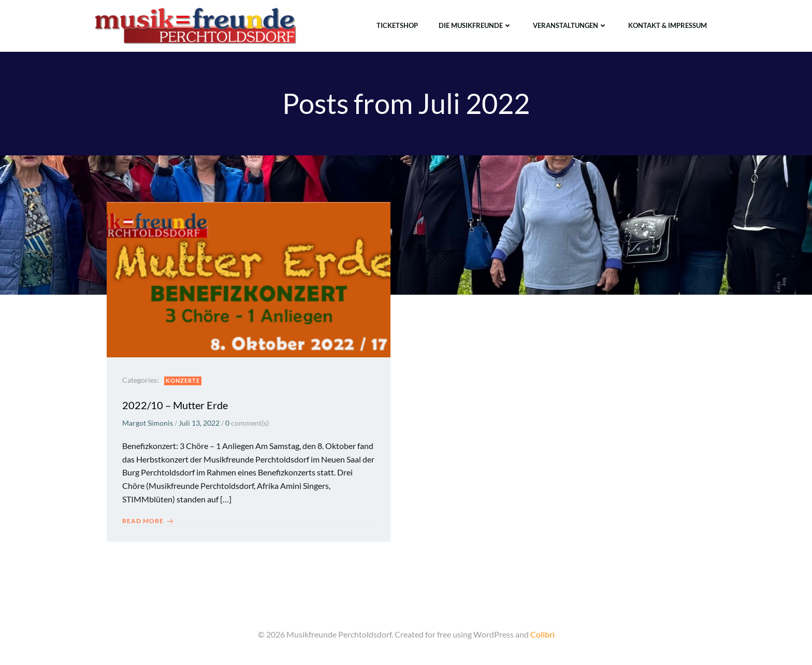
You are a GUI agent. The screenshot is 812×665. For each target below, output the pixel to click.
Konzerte (183, 380)
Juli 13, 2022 (199, 422)
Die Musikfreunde (475, 25)
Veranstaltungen (570, 25)
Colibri (542, 634)
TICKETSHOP (397, 25)
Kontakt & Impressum (667, 25)
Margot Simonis (147, 422)
